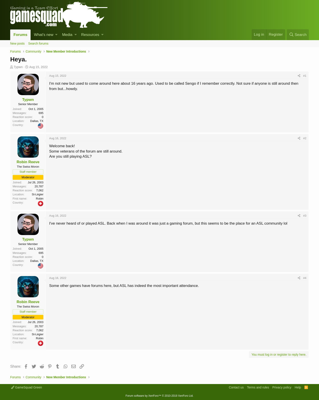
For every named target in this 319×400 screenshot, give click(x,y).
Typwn (18, 67)
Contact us (236, 387)
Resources (90, 35)
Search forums (38, 43)
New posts (17, 43)
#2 (304, 138)
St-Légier (37, 194)
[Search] (298, 34)
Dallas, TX (36, 121)
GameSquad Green (26, 387)
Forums (20, 35)
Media (67, 35)
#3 (304, 215)
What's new (43, 35)
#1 (304, 75)
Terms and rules (258, 387)
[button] (56, 34)
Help (298, 387)
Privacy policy (281, 387)
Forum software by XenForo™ (159, 395)
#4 (304, 278)
